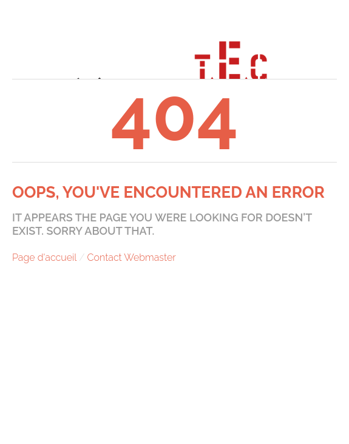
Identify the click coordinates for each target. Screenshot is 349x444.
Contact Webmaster (131, 257)
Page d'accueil (44, 257)
